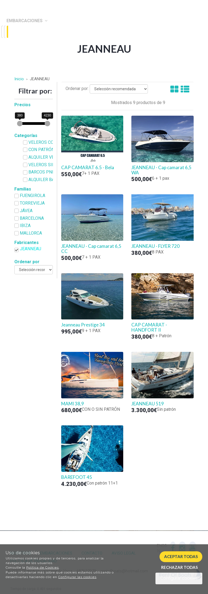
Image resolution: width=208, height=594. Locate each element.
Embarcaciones (26, 20)
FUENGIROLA (32, 195)
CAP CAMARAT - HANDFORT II (149, 327)
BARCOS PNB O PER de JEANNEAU (47, 172)
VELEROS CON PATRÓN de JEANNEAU (47, 142)
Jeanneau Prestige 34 (83, 325)
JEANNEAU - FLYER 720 (155, 246)
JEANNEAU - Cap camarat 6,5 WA (161, 170)
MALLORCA (31, 233)
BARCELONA (32, 218)
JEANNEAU (30, 248)
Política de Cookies (42, 567)
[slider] (19, 123)
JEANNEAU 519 (147, 403)
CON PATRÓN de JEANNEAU (47, 149)
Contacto (18, 43)
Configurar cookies (178, 578)
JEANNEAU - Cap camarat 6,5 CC (91, 248)
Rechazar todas (179, 567)
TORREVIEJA (32, 203)
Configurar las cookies (77, 577)
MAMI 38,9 (72, 403)
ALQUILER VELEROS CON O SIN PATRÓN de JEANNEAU (47, 157)
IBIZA (25, 225)
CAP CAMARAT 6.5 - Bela (87, 167)
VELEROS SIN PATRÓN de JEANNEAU (47, 164)
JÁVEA (26, 210)
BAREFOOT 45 (76, 477)
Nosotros (18, 32)
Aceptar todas (181, 556)
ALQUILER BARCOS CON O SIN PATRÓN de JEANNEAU (47, 179)
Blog (12, 54)
